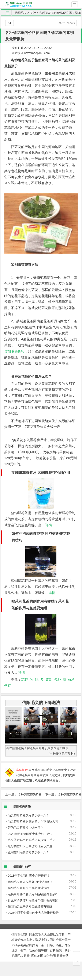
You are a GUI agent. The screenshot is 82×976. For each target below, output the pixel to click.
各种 (57, 679)
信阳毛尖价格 (14, 351)
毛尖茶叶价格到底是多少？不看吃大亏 (33, 821)
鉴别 (48, 679)
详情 (48, 525)
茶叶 (33, 12)
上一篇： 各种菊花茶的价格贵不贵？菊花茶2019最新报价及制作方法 (21, 794)
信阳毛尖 (21, 12)
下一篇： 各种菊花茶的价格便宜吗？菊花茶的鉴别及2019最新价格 (61, 794)
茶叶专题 (62, 955)
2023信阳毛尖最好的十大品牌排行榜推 (33, 912)
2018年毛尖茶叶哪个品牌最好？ (29, 875)
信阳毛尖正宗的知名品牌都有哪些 (30, 906)
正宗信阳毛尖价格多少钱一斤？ (28, 852)
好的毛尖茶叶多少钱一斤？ (25, 827)
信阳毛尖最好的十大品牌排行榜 (28, 888)
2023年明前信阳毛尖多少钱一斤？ (30, 834)
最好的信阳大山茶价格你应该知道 (30, 846)
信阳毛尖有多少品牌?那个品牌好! (30, 882)
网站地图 (37, 955)
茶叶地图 (50, 955)
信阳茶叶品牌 (16, 866)
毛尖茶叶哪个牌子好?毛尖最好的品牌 (32, 894)
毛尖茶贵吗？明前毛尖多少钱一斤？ (31, 840)
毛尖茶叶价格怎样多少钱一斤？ (28, 815)
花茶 (24, 679)
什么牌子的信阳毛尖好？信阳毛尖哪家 (33, 900)
